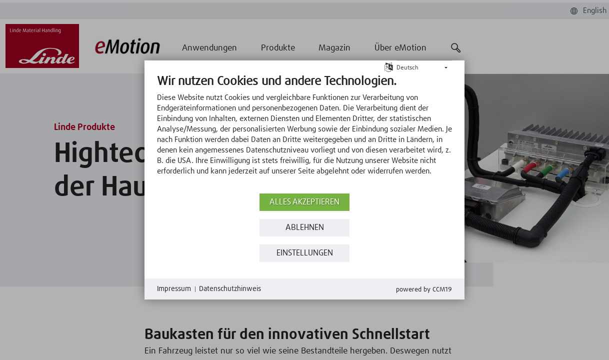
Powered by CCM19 (424, 289)
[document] (304, 133)
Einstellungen (304, 253)
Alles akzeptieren (305, 202)
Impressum (174, 289)
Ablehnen (305, 228)
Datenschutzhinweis (230, 289)
